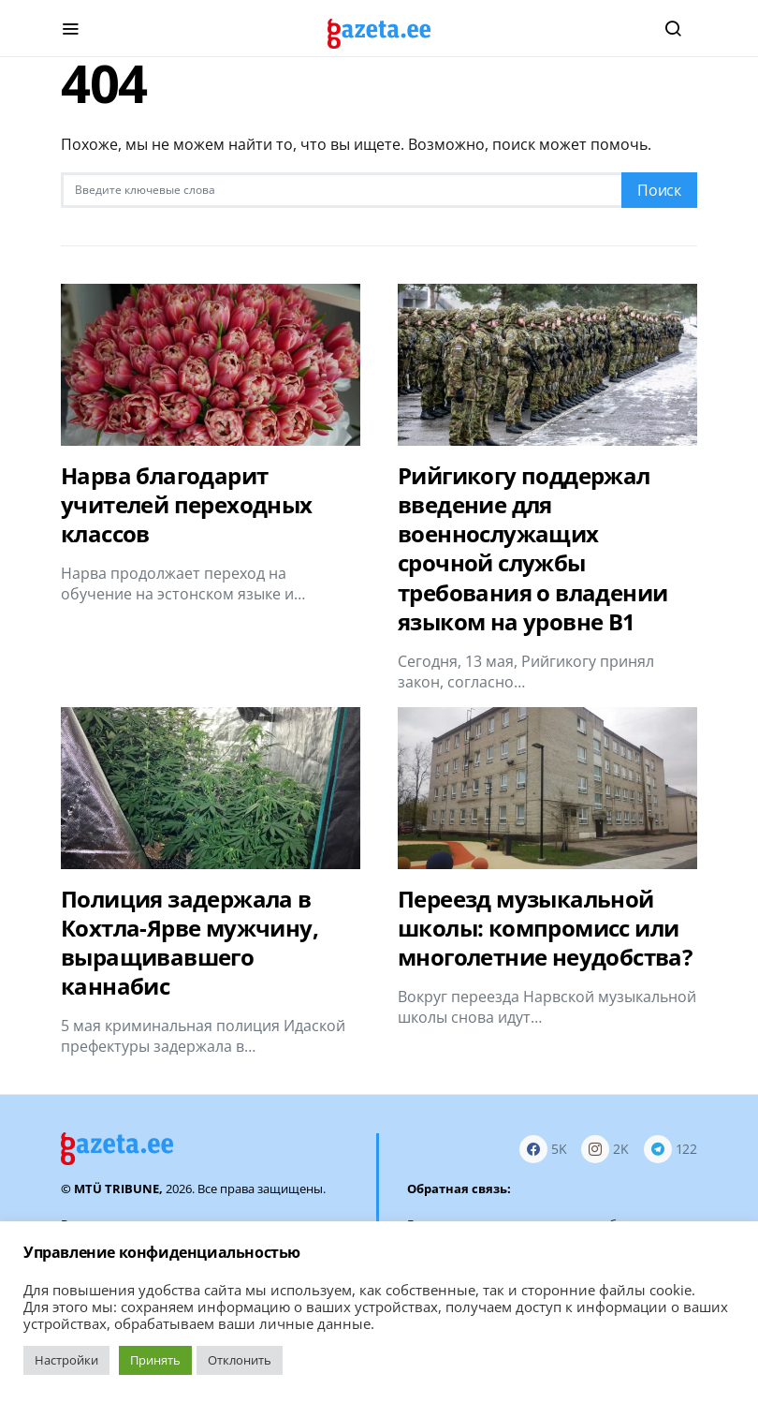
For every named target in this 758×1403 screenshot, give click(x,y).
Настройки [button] (66, 1359)
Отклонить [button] (239, 1359)
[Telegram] (670, 1148)
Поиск (659, 190)
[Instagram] (605, 1148)
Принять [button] (155, 1359)
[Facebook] (543, 1148)
